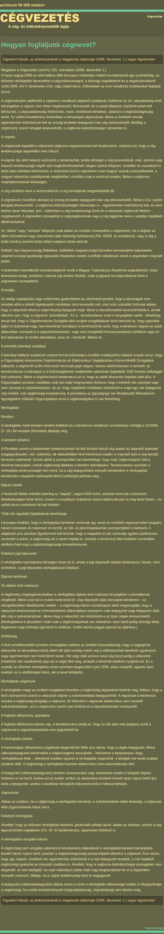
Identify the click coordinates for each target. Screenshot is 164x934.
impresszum (154, 928)
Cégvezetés (39, 18)
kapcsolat (155, 16)
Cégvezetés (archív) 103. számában (47, 70)
